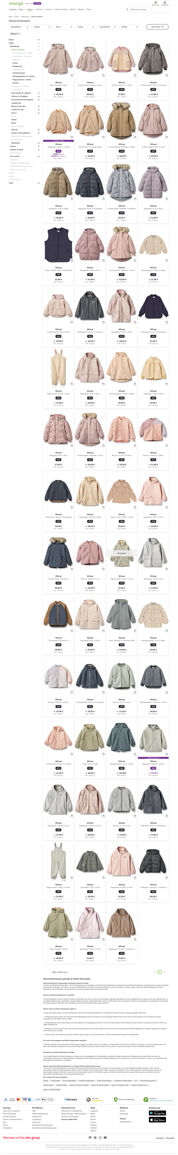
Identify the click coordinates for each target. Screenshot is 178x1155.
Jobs (4, 1124)
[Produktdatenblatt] (58, 71)
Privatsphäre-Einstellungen (42, 1127)
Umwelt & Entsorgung (70, 1118)
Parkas (15, 65)
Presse (5, 1127)
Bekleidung (14, 48)
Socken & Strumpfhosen (21, 135)
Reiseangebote (125, 1123)
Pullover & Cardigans (19, 98)
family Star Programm (11, 1113)
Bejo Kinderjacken (69, 1082)
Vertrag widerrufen (69, 1121)
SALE (11, 185)
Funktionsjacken (19, 75)
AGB (34, 1113)
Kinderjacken (55, 1082)
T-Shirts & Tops (17, 111)
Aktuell (122, 1113)
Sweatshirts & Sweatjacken (22, 101)
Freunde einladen (9, 1115)
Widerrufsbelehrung (40, 1115)
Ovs (136, 1082)
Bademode (15, 145)
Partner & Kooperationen (12, 1121)
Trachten (94, 1130)
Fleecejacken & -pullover (21, 95)
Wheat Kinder (48, 1087)
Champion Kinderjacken (123, 1082)
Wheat (45, 1082)
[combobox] (146, 10)
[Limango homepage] (16, 4)
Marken (93, 1132)
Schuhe (13, 148)
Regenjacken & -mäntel (22, 81)
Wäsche (14, 131)
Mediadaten (7, 1130)
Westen (16, 85)
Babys (11, 41)
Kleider (14, 121)
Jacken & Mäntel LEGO (120, 1087)
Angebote (94, 1113)
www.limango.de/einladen (124, 1149)
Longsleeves (16, 105)
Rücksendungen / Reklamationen (73, 1115)
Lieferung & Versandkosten (71, 1113)
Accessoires (15, 158)
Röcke (13, 125)
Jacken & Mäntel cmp (139, 1087)
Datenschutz (37, 1118)
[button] (165, 4)
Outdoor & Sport (16, 151)
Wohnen (94, 1127)
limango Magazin (9, 1118)
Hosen (13, 115)
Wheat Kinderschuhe (148, 1082)
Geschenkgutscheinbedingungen (44, 1130)
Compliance (36, 1121)
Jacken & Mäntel (17, 51)
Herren (93, 1124)
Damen (93, 1121)
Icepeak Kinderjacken (86, 1082)
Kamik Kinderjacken (104, 1082)
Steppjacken (17, 68)
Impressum (36, 1124)
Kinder (11, 45)
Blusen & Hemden (18, 108)
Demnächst (124, 1115)
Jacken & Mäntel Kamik (100, 1087)
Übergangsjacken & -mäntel (24, 78)
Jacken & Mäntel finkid (51, 1091)
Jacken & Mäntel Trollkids (79, 1087)
